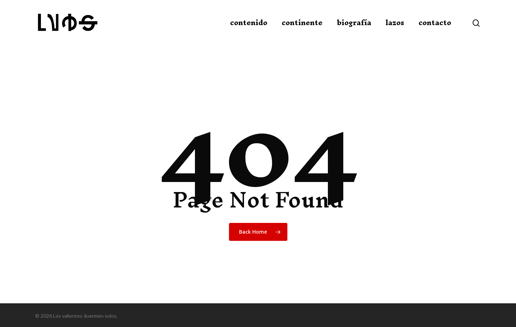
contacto (435, 22)
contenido (248, 22)
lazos (395, 22)
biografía (354, 22)
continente (302, 22)
